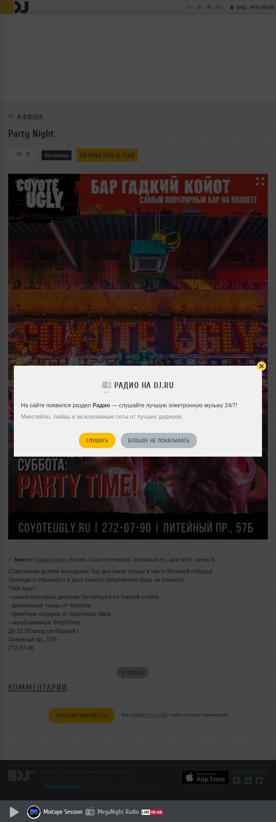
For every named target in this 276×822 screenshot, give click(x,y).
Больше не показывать (159, 440)
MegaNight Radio (118, 811)
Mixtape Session (63, 811)
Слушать (97, 440)
